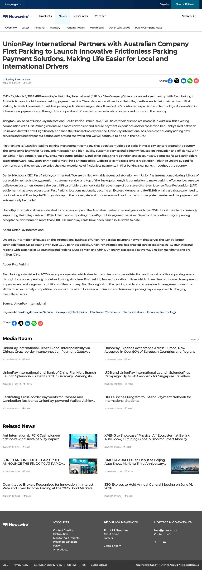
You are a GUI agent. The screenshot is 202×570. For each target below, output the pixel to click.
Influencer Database (65, 541)
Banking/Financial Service (35, 312)
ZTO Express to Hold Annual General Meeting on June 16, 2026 (148, 486)
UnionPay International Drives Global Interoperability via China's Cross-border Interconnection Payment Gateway (46, 350)
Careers (108, 538)
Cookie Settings (99, 565)
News (62, 16)
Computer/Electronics (71, 312)
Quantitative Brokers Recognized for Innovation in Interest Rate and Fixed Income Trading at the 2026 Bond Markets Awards (48, 486)
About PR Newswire (121, 522)
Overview (11, 27)
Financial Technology (161, 312)
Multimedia (97, 27)
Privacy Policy (20, 565)
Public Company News (148, 27)
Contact (100, 16)
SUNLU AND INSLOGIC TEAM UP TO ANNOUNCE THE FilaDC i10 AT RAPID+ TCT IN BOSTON (33, 462)
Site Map (71, 565)
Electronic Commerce (105, 312)
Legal (5, 565)
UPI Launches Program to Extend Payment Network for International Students (147, 399)
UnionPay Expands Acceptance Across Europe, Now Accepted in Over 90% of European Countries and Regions (149, 350)
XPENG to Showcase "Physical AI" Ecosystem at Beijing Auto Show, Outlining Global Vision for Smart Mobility (147, 437)
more (194, 339)
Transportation (133, 312)
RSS (83, 565)
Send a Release (185, 4)
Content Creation (63, 530)
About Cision (111, 534)
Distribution (60, 534)
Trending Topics (75, 27)
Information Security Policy (47, 565)
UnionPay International (17, 79)
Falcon (57, 545)
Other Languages (119, 27)
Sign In (164, 4)
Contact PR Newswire (173, 522)
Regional (39, 27)
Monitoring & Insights (66, 538)
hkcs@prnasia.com (165, 530)
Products (45, 16)
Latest (25, 27)
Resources (80, 16)
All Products (60, 549)
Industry (55, 27)
